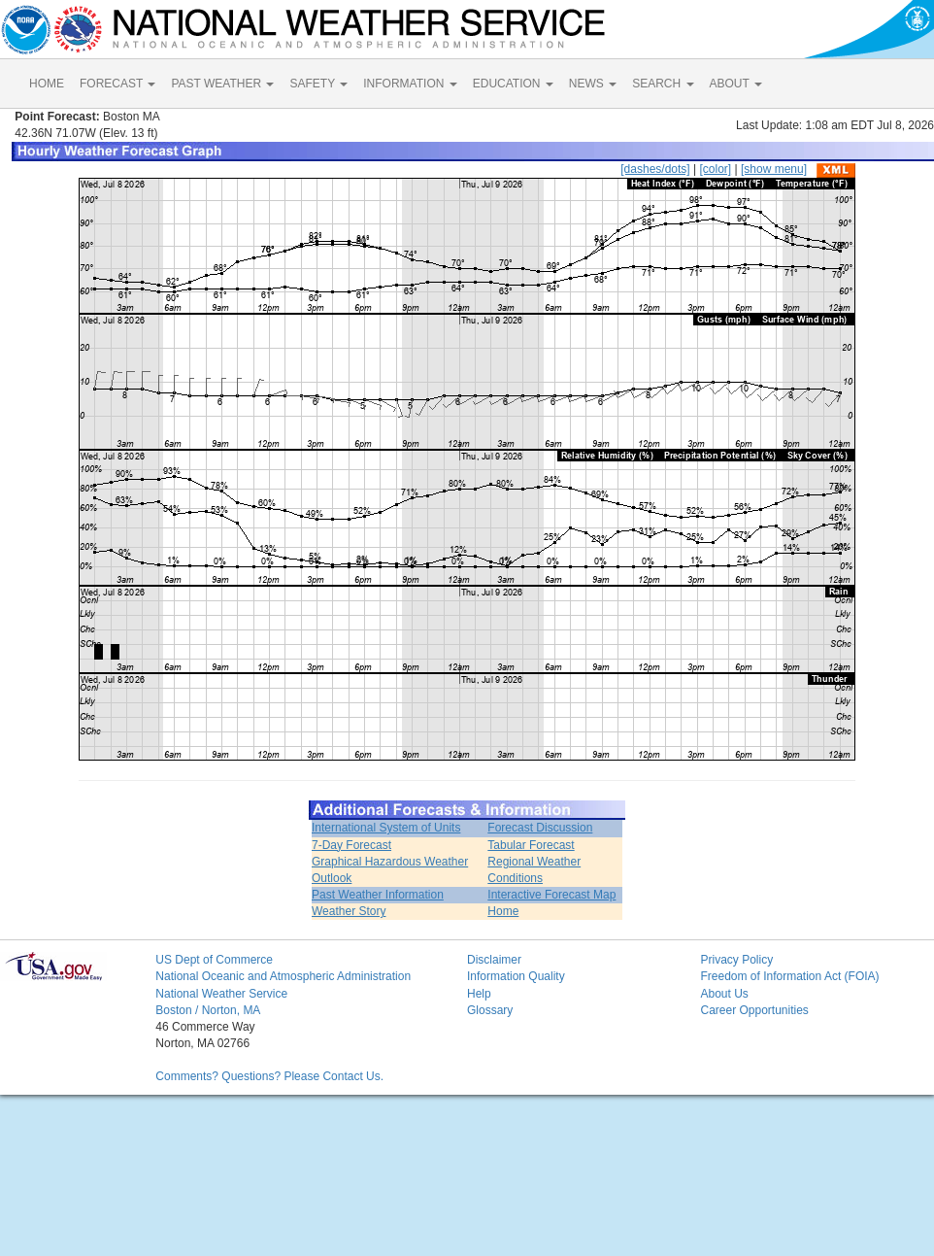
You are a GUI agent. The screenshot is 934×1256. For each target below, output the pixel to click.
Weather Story (348, 911)
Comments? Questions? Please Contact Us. (269, 1076)
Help (479, 994)
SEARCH (662, 83)
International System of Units (386, 827)
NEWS (593, 83)
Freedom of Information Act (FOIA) (789, 976)
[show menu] (774, 169)
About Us (724, 994)
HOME (46, 83)
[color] (715, 169)
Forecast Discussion (539, 827)
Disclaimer (494, 960)
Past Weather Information (378, 894)
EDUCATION (513, 83)
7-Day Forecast (351, 845)
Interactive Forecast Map (551, 894)
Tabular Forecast (530, 845)
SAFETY (318, 83)
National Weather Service (221, 994)
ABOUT (736, 83)
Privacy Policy (736, 960)
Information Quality (516, 976)
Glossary (490, 1010)
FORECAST (117, 83)
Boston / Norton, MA (207, 1010)
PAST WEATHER (222, 83)
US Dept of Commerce (214, 960)
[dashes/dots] (654, 169)
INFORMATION (409, 83)
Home (502, 911)
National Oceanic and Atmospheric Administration (283, 976)
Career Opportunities (754, 1010)
